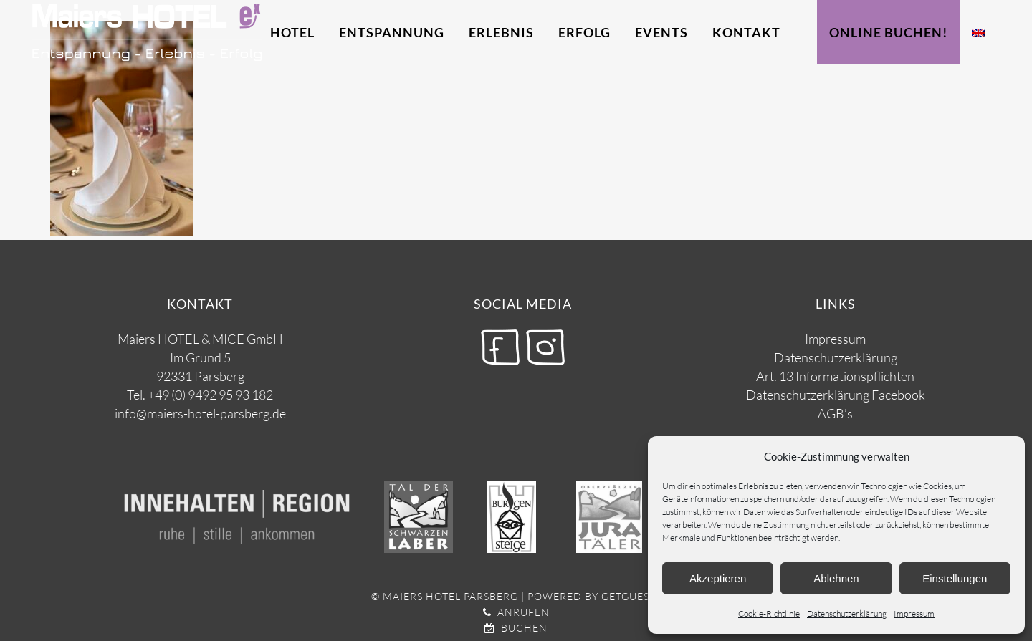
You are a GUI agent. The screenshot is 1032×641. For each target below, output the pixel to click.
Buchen (516, 628)
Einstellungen (954, 578)
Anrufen (516, 612)
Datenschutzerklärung (847, 613)
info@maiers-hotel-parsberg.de (200, 413)
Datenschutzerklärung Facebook (835, 395)
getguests (631, 596)
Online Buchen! (888, 32)
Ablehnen (836, 578)
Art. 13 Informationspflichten (835, 376)
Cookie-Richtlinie (769, 613)
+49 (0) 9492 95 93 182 (210, 395)
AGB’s (835, 413)
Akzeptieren (717, 578)
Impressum (914, 613)
